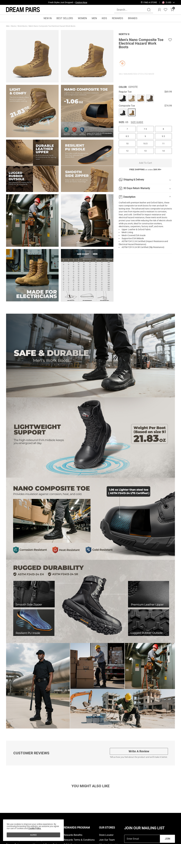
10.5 (145, 143)
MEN (94, 18)
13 (145, 151)
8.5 (127, 136)
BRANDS (132, 18)
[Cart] (172, 10)
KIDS (104, 18)
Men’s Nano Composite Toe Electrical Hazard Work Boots (52, 26)
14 (163, 151)
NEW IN (48, 18)
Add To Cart (145, 162)
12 (127, 151)
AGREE (33, 835)
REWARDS (117, 18)
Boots (13, 26)
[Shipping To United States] (166, 2)
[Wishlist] (165, 10)
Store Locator (106, 835)
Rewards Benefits (73, 835)
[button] (168, 2)
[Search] (149, 10)
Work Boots (22, 26)
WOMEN (82, 18)
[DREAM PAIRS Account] (159, 10)
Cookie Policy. (34, 828)
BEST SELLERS (64, 18)
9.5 (163, 136)
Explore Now (81, 2)
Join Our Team (107, 840)
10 (127, 143)
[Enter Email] (142, 839)
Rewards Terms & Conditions (79, 840)
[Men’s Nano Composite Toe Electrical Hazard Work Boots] (123, 98)
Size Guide (137, 122)
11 (163, 143)
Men (8, 26)
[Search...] (132, 9)
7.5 (145, 129)
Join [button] (167, 838)
